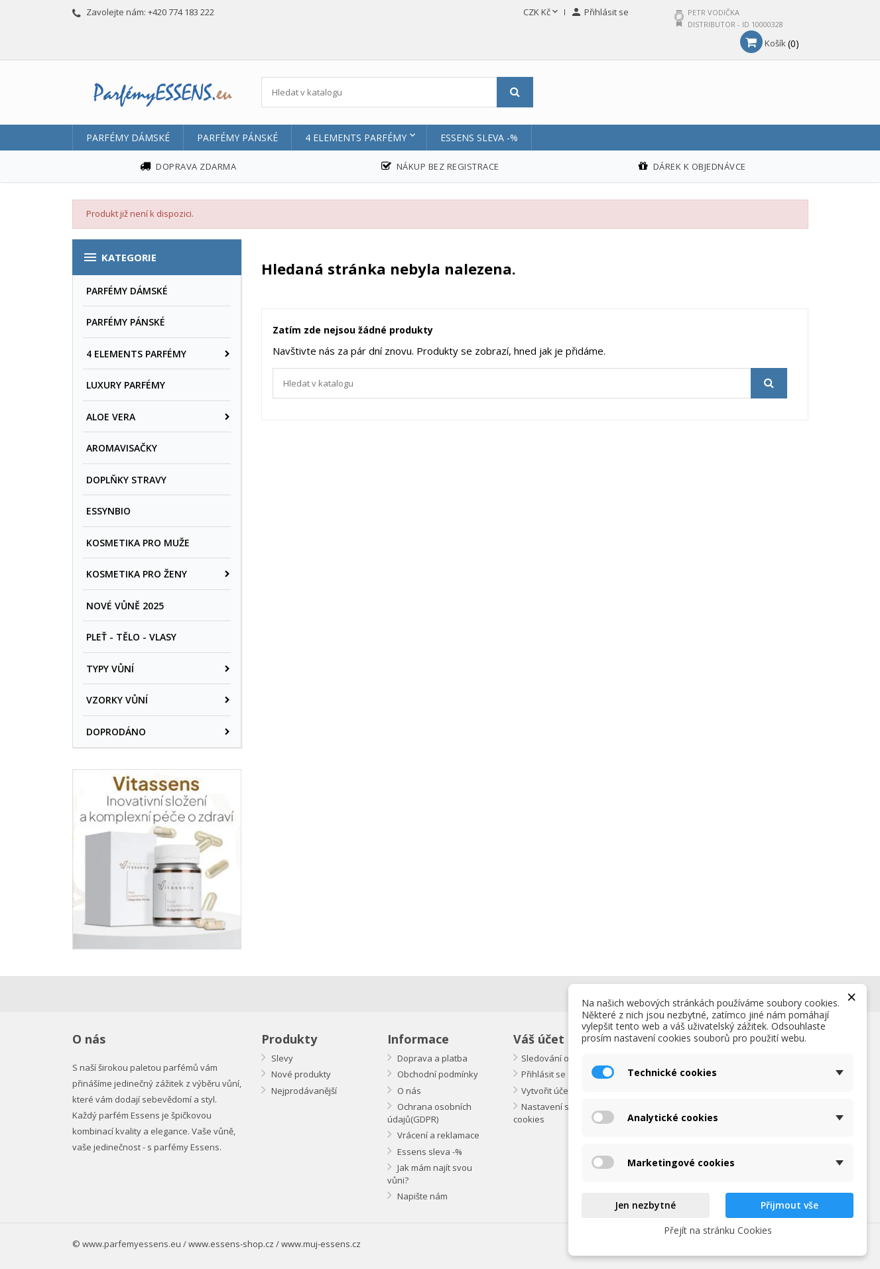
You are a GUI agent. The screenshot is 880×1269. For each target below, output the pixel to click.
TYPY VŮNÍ (110, 668)
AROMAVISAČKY (121, 448)
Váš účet (538, 1039)
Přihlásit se (543, 1074)
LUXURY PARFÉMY (125, 385)
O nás (408, 1091)
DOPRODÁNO (116, 731)
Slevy (281, 1058)
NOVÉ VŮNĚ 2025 (125, 605)
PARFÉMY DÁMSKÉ (128, 137)
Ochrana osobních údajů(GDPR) (429, 1113)
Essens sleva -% (479, 137)
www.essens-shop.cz (231, 1244)
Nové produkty (300, 1074)
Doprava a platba (431, 1058)
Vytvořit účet (546, 1091)
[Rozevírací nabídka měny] (541, 13)
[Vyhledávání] (397, 92)
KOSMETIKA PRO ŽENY (136, 574)
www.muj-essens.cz (321, 1244)
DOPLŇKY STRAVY (126, 479)
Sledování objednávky (566, 1058)
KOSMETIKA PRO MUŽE (138, 542)
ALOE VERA (110, 416)
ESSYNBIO (108, 511)
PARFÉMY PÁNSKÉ (237, 137)
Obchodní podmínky (436, 1074)
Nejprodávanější (303, 1091)
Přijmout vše (789, 1205)
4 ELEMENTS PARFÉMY (356, 137)
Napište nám (421, 1196)
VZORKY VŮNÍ (117, 700)
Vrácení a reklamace (437, 1135)
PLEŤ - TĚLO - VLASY (131, 637)
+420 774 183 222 (181, 12)
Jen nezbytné (645, 1205)
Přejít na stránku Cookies (718, 1230)
